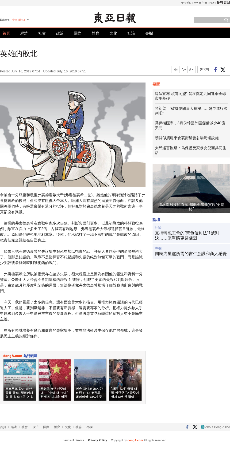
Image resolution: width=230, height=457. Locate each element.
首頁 (6, 33)
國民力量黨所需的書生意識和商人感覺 (191, 253)
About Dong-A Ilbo (215, 427)
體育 (95, 33)
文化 (113, 33)
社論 (131, 33)
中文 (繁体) (18, 19)
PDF (212, 2)
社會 (42, 33)
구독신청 (186, 2)
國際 (77, 33)
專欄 (149, 33)
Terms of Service (73, 440)
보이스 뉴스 (200, 2)
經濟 (24, 33)
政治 (60, 33)
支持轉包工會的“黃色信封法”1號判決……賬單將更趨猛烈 (187, 235)
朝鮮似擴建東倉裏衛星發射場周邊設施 (187, 138)
